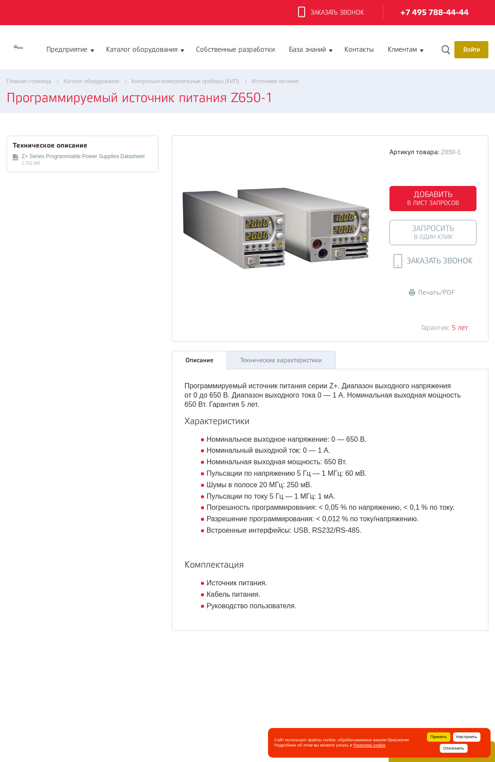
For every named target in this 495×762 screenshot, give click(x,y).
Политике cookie (369, 745)
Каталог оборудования (142, 49)
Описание (199, 360)
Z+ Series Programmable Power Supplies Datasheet (83, 156)
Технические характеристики (281, 360)
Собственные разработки (235, 49)
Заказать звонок (331, 12)
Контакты (359, 49)
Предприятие (66, 49)
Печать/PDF (432, 292)
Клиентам (402, 49)
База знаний (307, 49)
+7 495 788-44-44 (435, 12)
